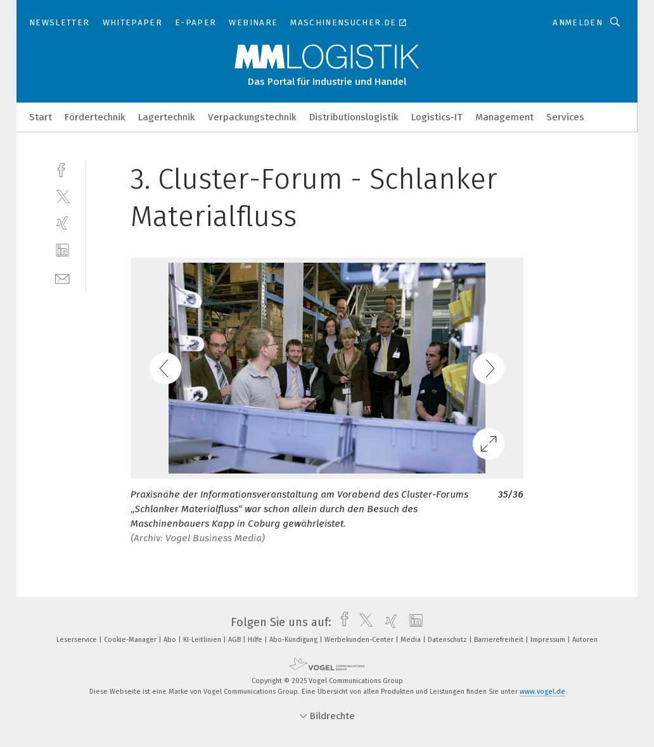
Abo (171, 640)
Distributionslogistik (354, 117)
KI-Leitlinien (203, 640)
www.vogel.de (542, 691)
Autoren (585, 640)
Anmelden (578, 22)
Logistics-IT (437, 117)
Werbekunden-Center (359, 640)
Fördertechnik (95, 117)
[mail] (62, 278)
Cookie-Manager (131, 640)
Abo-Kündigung (294, 640)
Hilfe (256, 640)
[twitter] (62, 196)
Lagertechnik (166, 117)
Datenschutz (448, 640)
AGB (235, 640)
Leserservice (77, 640)
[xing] (62, 223)
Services (565, 117)
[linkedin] (62, 250)
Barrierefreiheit (499, 640)
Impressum (548, 640)
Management (504, 117)
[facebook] (62, 169)
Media (412, 640)
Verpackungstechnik (252, 117)
